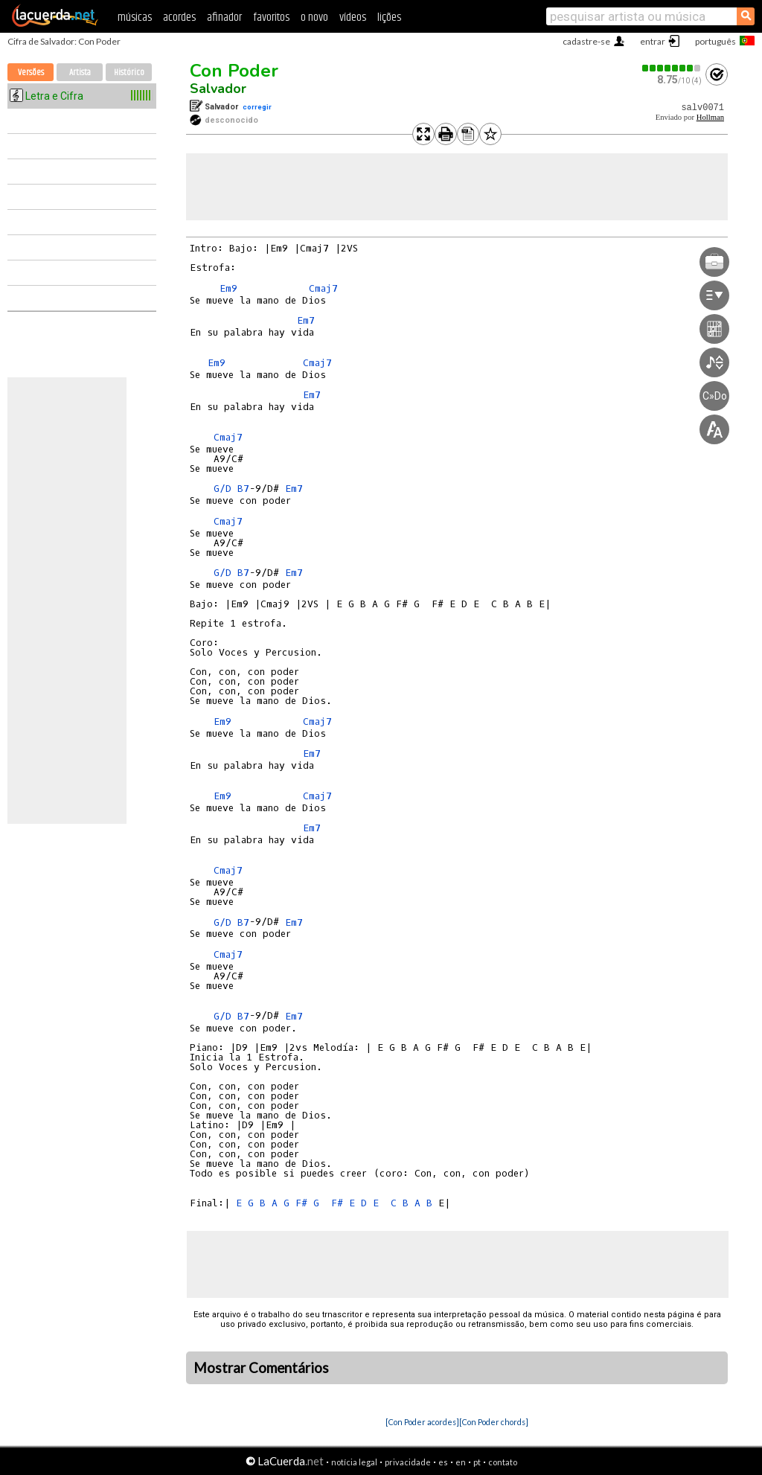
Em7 (306, 320)
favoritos (271, 17)
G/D (222, 488)
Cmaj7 (323, 288)
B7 (243, 488)
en (460, 1462)
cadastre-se (586, 41)
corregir (257, 107)
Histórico (129, 72)
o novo (314, 17)
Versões (31, 72)
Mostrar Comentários (261, 1368)
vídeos (352, 17)
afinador (224, 17)
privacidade (408, 1462)
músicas (135, 17)
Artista (80, 72)
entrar (652, 41)
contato (502, 1462)
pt (477, 1462)
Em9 (228, 288)
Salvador (218, 88)
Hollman (710, 117)
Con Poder (234, 71)
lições (389, 17)
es (443, 1462)
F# (301, 1203)
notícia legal (354, 1462)
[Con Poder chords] (493, 1422)
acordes (179, 17)
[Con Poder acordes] (422, 1422)
